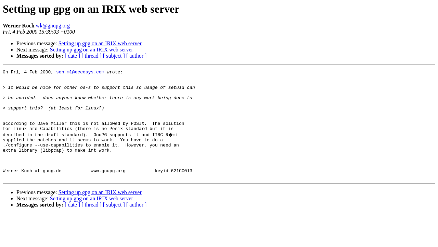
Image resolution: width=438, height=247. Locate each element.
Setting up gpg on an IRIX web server (100, 43)
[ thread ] (91, 56)
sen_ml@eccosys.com (80, 73)
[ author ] (136, 56)
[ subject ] (114, 56)
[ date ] (72, 56)
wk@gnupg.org (53, 25)
